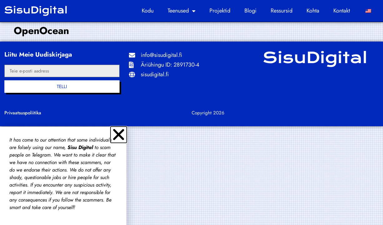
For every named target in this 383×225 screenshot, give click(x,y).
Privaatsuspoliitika (22, 112)
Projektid (219, 11)
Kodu (148, 11)
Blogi (250, 11)
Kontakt (341, 11)
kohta (313, 11)
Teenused (181, 11)
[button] (118, 134)
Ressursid (281, 11)
